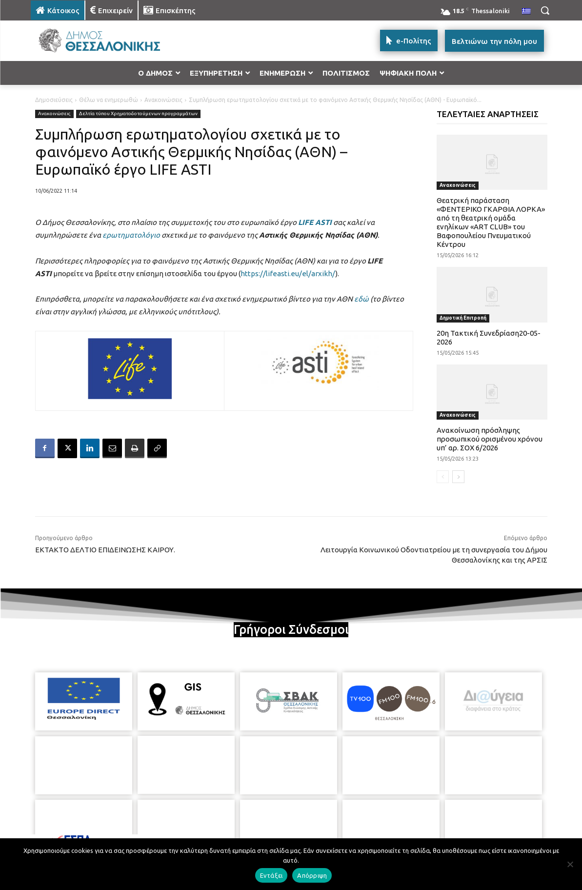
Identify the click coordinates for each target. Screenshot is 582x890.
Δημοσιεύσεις (54, 100)
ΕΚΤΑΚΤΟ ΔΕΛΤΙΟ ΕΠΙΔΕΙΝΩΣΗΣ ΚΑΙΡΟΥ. (105, 550)
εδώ (361, 299)
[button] (545, 10)
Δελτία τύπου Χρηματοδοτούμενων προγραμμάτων (138, 114)
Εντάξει (271, 875)
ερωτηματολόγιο (131, 235)
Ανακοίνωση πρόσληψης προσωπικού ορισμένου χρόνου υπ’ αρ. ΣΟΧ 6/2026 (489, 439)
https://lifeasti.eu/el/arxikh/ (288, 273)
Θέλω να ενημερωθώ (108, 100)
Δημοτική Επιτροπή (463, 318)
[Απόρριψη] (570, 864)
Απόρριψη (312, 875)
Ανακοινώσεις (163, 100)
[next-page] (458, 476)
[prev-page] (443, 476)
